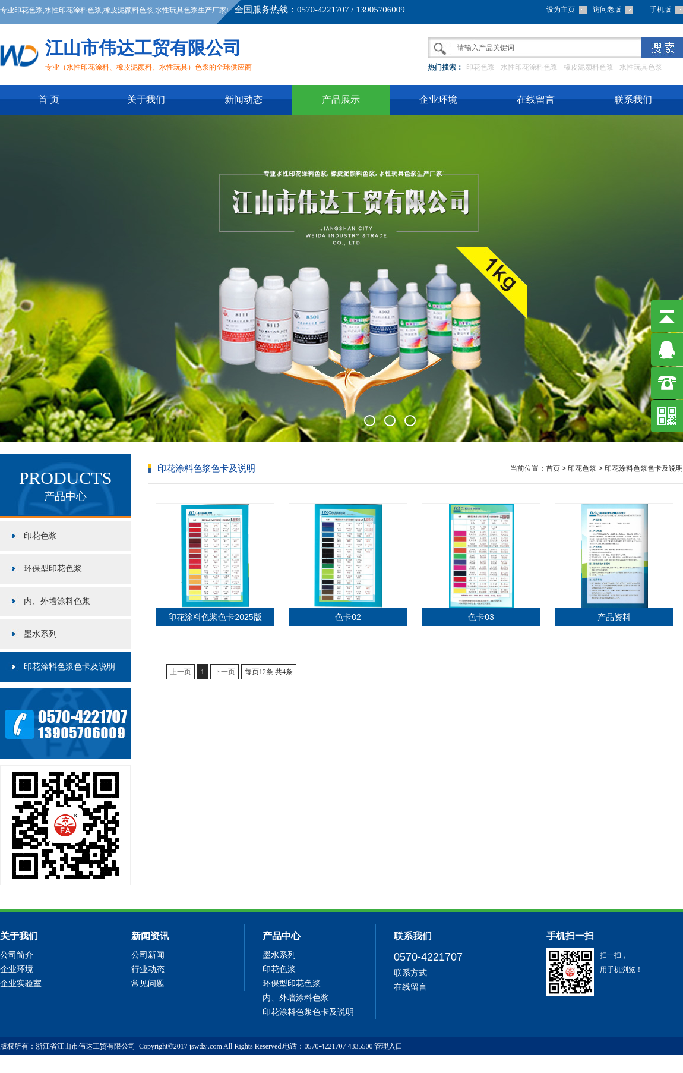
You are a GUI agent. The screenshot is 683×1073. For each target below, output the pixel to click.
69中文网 (130, 1064)
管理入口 (388, 1046)
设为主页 (560, 9)
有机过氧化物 (23, 1064)
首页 (553, 468)
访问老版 (607, 9)
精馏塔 (58, 1064)
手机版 (660, 9)
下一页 (224, 672)
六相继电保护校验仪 (178, 1064)
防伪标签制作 (92, 1064)
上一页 (180, 672)
